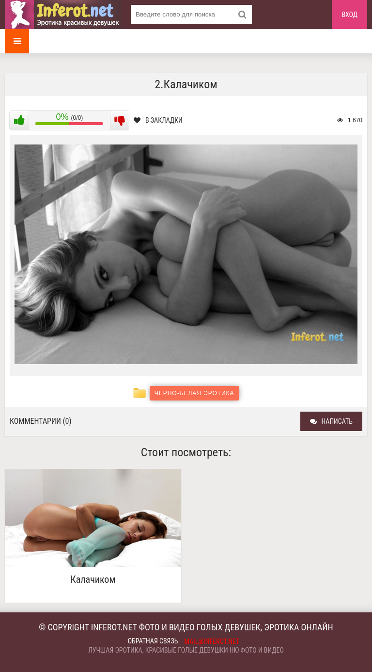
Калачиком (93, 579)
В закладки (158, 120)
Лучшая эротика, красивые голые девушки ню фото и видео (186, 650)
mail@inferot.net (212, 641)
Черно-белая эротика (194, 393)
